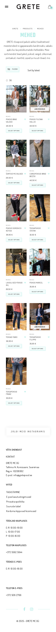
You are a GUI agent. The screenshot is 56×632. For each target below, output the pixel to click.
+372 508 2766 (14, 595)
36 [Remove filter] (10, 80)
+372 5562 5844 (14, 552)
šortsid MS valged (14, 174)
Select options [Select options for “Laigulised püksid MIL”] (14, 294)
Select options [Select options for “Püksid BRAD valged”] (14, 130)
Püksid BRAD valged (11, 120)
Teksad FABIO (11, 337)
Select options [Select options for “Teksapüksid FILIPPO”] (37, 348)
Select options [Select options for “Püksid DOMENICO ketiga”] (14, 239)
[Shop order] (39, 70)
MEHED (8, 116)
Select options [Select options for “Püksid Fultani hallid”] (37, 130)
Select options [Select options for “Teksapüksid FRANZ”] (14, 403)
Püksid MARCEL (36, 283)
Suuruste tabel (13, 506)
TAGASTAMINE (13, 492)
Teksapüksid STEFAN (35, 229)
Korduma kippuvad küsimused (21, 511)
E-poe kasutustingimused (18, 496)
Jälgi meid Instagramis (28, 431)
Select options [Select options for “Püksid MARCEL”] (37, 291)
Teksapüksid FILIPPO (35, 338)
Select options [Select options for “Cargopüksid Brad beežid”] (37, 185)
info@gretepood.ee (22, 475)
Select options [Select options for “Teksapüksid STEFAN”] (37, 239)
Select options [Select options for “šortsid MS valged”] (14, 183)
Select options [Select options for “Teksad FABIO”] (14, 346)
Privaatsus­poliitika (15, 501)
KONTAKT (10, 456)
